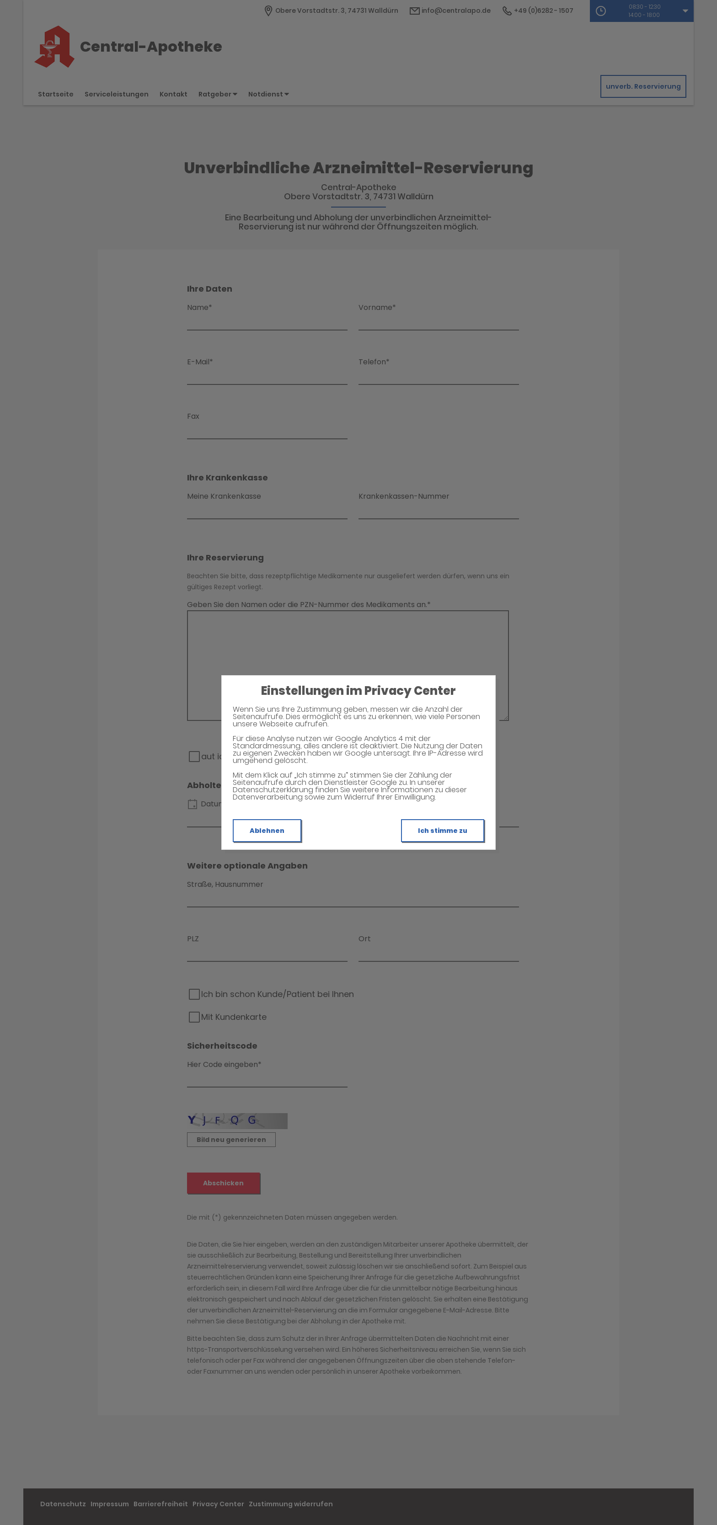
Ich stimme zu (442, 830)
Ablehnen (267, 830)
